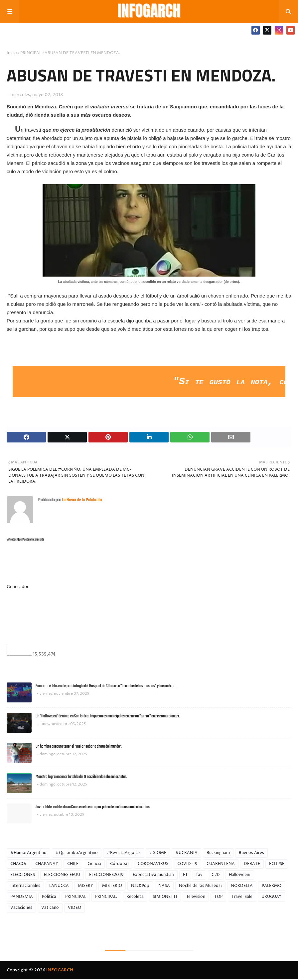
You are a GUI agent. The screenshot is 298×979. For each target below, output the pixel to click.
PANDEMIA (21, 897)
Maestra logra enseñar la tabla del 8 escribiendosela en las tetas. (81, 776)
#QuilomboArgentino (77, 853)
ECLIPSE (276, 864)
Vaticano (50, 908)
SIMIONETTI (165, 897)
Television (195, 897)
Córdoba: (119, 864)
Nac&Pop (140, 886)
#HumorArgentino (28, 853)
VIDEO (74, 908)
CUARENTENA (221, 864)
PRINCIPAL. (106, 897)
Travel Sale (241, 897)
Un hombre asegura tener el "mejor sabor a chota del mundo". (79, 746)
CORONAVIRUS (153, 864)
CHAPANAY (46, 864)
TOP (218, 897)
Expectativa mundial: (153, 875)
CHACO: (18, 864)
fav (199, 875)
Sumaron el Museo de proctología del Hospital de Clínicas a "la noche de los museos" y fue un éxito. (106, 685)
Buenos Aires (251, 853)
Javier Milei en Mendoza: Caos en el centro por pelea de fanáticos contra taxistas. (93, 806)
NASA (164, 886)
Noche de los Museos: (200, 886)
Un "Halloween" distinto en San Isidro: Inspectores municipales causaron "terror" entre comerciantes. (108, 716)
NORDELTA (242, 886)
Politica (49, 897)
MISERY (85, 886)
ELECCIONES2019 (106, 875)
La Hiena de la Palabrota (81, 500)
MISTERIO (112, 886)
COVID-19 (187, 864)
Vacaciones (21, 908)
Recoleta (135, 897)
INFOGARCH (59, 970)
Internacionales (25, 886)
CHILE (72, 864)
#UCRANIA (186, 853)
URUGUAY (271, 897)
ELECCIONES (22, 875)
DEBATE (252, 864)
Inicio (12, 53)
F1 (185, 875)
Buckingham (218, 853)
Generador (18, 587)
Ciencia (94, 864)
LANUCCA (59, 886)
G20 (216, 875)
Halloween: (239, 875)
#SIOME (158, 853)
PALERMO (271, 886)
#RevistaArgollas (124, 853)
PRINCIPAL (30, 53)
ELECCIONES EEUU (62, 875)
